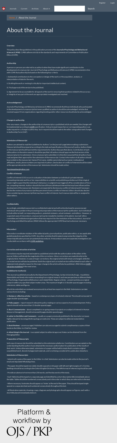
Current (24, 9)
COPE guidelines (37, 241)
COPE (32, 127)
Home (12, 17)
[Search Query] (69, 9)
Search (91, 8)
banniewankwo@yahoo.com (18, 169)
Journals (13, 9)
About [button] (46, 9)
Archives (35, 9)
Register (102, 3)
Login (112, 3)
